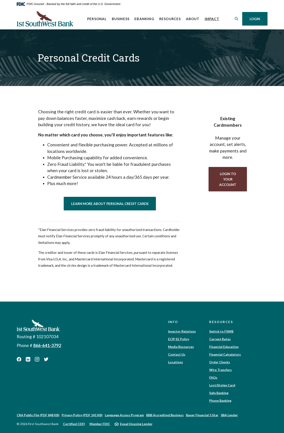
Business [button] (121, 19)
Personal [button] (97, 19)
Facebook (19, 359)
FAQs (213, 377)
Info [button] (173, 322)
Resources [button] (170, 19)
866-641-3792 (47, 345)
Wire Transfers (220, 370)
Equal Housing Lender (136, 424)
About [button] (193, 19)
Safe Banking (218, 393)
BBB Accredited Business (165, 415)
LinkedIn (28, 359)
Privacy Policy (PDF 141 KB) (82, 415)
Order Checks (219, 362)
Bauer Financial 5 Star (202, 415)
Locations (175, 362)
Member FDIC (99, 424)
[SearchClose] (236, 19)
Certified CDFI (74, 424)
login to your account (233, 179)
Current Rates (220, 339)
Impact (213, 18)
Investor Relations (182, 331)
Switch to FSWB (221, 331)
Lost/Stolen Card (222, 385)
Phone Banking (220, 400)
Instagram (37, 359)
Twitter (46, 359)
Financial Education (224, 347)
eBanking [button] (144, 19)
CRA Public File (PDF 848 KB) (38, 415)
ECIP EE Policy (178, 339)
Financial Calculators (225, 354)
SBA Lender (229, 415)
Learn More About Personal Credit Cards (113, 203)
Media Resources (181, 347)
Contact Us (176, 354)
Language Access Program (124, 415)
